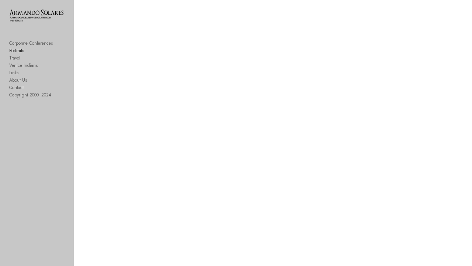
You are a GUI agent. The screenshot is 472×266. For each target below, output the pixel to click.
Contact (16, 92)
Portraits (16, 55)
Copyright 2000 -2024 (30, 99)
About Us (18, 85)
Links (13, 77)
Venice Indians (23, 70)
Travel (14, 62)
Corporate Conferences (31, 48)
